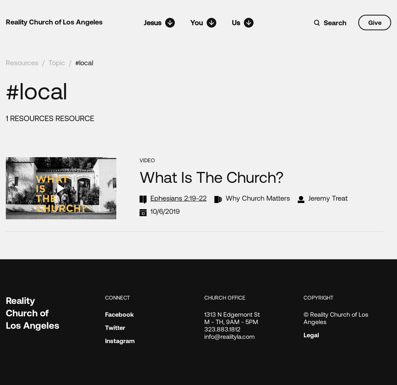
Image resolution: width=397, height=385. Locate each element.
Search (335, 22)
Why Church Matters (258, 203)
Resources (22, 62)
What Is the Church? (212, 182)
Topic (56, 62)
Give (374, 22)
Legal (311, 334)
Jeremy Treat (328, 203)
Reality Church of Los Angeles (54, 21)
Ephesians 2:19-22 (178, 203)
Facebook (119, 314)
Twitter (115, 327)
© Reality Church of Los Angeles (336, 317)
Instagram (120, 340)
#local (84, 62)
